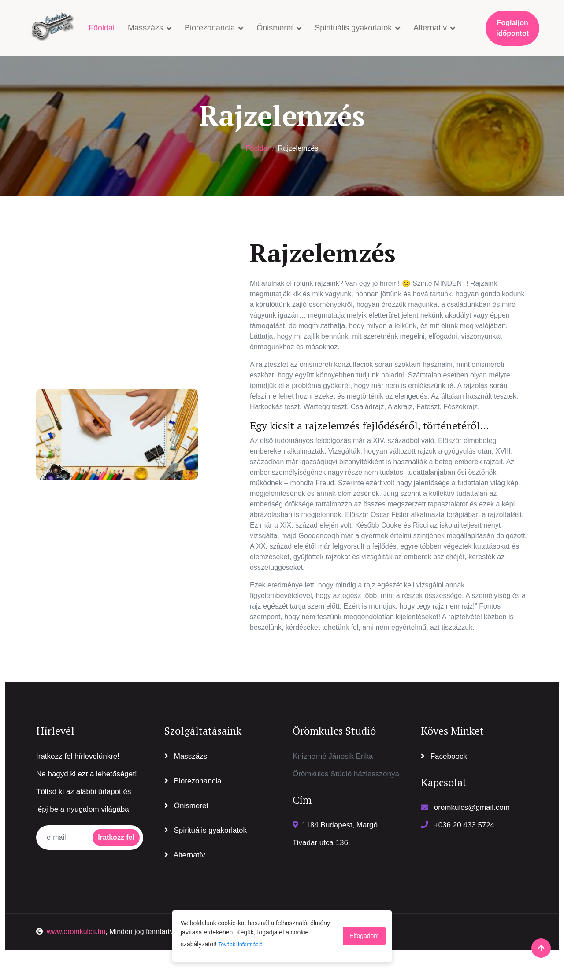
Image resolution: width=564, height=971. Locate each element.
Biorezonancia (210, 27)
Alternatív (430, 27)
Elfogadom (364, 935)
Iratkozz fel (116, 837)
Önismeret (274, 27)
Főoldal (102, 27)
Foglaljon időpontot (512, 28)
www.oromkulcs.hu (70, 931)
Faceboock (444, 756)
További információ (241, 944)
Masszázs (145, 27)
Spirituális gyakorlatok (353, 27)
